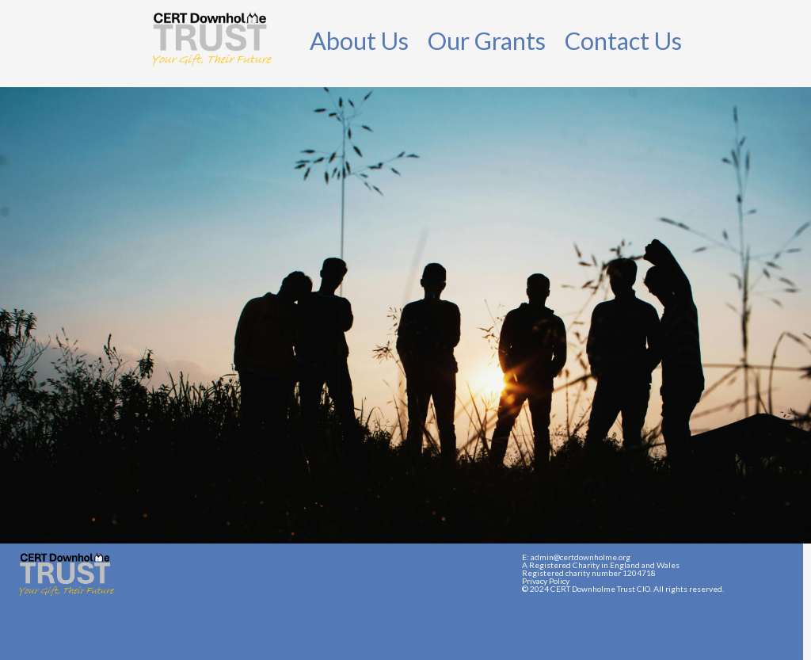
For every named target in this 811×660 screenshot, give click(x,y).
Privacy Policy (545, 581)
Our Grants (487, 40)
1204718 (639, 573)
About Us (359, 40)
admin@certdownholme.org (580, 557)
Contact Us (623, 40)
